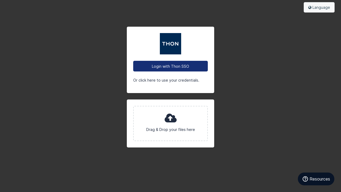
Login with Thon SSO (170, 66)
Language (319, 7)
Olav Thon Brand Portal (170, 43)
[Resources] (316, 179)
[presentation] (170, 123)
